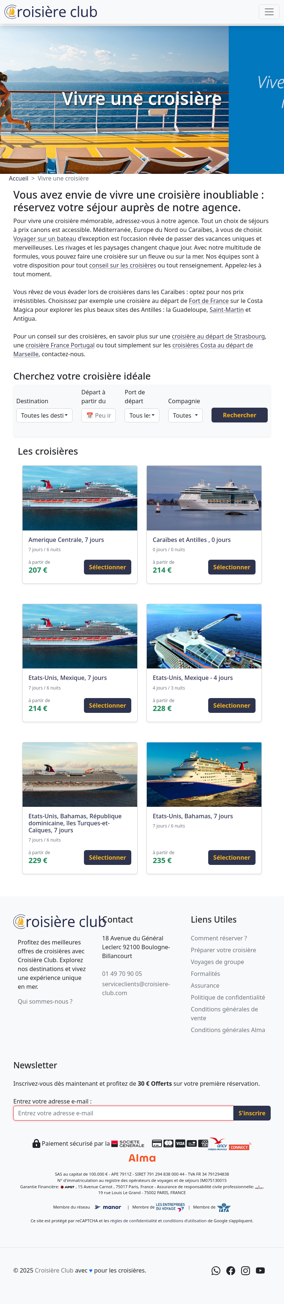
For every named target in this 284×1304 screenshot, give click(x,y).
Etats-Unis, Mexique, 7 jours (67, 678)
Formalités (205, 974)
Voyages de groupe (217, 962)
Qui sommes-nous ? (45, 1001)
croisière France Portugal (60, 345)
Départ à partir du (93, 396)
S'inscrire (252, 1113)
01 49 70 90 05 (122, 974)
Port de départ (135, 396)
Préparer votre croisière (223, 950)
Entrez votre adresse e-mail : (52, 1101)
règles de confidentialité (133, 1220)
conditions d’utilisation (185, 1220)
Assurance (205, 985)
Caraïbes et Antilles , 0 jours (192, 540)
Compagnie (184, 401)
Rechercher (239, 415)
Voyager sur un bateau (44, 239)
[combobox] (44, 415)
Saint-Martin (227, 310)
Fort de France (209, 301)
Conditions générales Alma (228, 1030)
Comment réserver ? (219, 938)
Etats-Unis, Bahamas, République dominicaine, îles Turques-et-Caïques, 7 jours (75, 823)
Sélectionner (107, 567)
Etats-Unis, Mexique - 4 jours (193, 678)
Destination (32, 401)
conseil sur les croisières (122, 265)
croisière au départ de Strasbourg (218, 336)
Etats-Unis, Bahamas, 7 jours (193, 816)
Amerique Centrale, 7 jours (66, 540)
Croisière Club (54, 1270)
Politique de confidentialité (228, 997)
